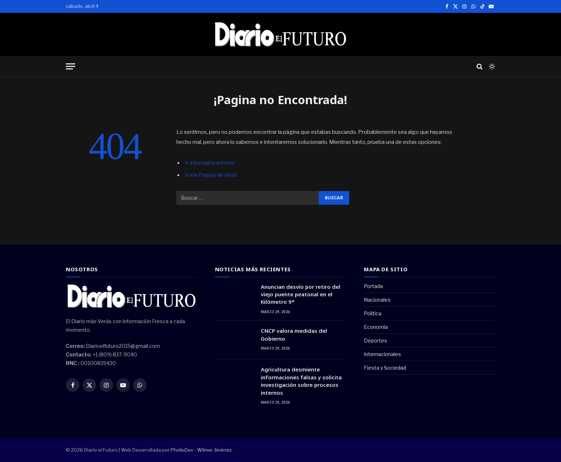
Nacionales (377, 300)
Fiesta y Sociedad (385, 368)
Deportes (375, 340)
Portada (373, 286)
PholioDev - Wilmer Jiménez (201, 450)
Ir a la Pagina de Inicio (211, 175)
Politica (372, 313)
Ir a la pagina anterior (210, 163)
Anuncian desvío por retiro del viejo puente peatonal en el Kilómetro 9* (300, 294)
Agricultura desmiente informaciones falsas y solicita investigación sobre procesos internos (301, 381)
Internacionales (382, 354)
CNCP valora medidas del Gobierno (294, 334)
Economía (376, 327)
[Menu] (70, 66)
